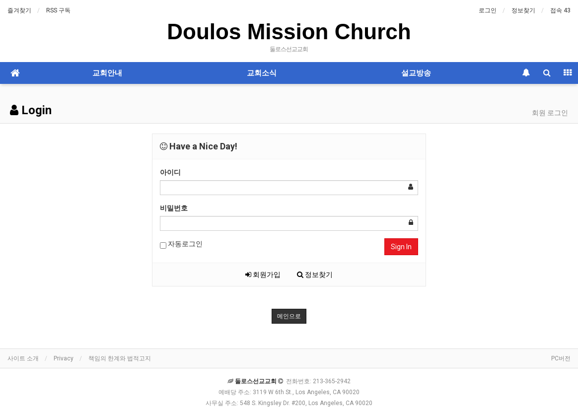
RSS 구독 (58, 10)
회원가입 (263, 274)
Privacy (63, 358)
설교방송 (416, 73)
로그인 (488, 10)
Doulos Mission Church (289, 31)
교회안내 (107, 73)
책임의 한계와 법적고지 (119, 358)
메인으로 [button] (289, 316)
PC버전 (561, 358)
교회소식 (262, 73)
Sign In (401, 247)
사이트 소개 (23, 358)
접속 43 (560, 10)
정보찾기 (523, 10)
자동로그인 (181, 244)
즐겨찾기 (19, 10)
